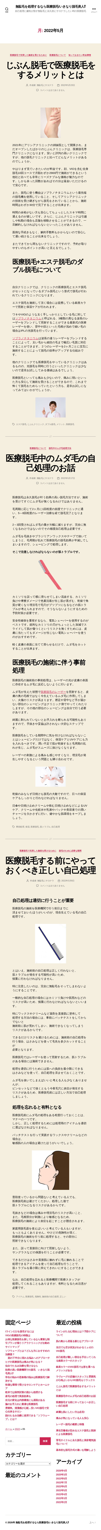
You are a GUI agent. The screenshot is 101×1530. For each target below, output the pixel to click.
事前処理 (20, 827)
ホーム (8, 1429)
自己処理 (55, 827)
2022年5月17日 (68, 478)
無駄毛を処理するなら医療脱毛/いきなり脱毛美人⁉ (50, 6)
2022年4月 (61, 1494)
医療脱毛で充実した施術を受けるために (28, 55)
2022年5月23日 (68, 85)
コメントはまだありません (52, 90)
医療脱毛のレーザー (53, 691)
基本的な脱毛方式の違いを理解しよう (76, 1450)
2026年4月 (61, 1470)
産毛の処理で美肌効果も (18, 1396)
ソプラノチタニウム (28, 318)
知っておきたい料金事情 (80, 55)
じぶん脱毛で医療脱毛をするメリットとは (51, 70)
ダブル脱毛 (50, 424)
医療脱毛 (70, 424)
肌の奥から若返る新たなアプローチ (74, 1341)
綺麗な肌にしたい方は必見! (70, 1412)
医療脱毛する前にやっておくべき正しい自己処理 (50, 865)
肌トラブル (45, 827)
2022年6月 (61, 1486)
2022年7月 (61, 1482)
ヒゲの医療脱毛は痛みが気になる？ (24, 1362)
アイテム (20, 1296)
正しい (63, 1296)
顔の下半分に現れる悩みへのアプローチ (29, 1358)
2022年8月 (61, 1478)
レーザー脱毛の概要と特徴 (70, 1424)
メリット (61, 424)
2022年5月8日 (67, 881)
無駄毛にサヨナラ (45, 85)
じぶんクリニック (35, 424)
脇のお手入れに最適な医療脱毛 (21, 1404)
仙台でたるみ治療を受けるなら (21, 1366)
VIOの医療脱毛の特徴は (17, 1335)
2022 (17, 1429)
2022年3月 (61, 1498)
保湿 (27, 827)
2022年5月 (61, 1490)
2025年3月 (61, 1474)
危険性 (38, 1296)
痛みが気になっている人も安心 (72, 1418)
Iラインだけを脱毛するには (19, 1331)
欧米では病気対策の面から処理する (24, 1392)
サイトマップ (12, 1347)
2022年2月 (61, 1502)
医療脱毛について (57, 55)
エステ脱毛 (21, 424)
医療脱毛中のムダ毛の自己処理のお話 (50, 463)
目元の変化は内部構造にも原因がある (25, 1400)
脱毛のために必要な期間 (70, 851)
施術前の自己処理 (50, 1296)
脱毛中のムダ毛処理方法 (60, 448)
